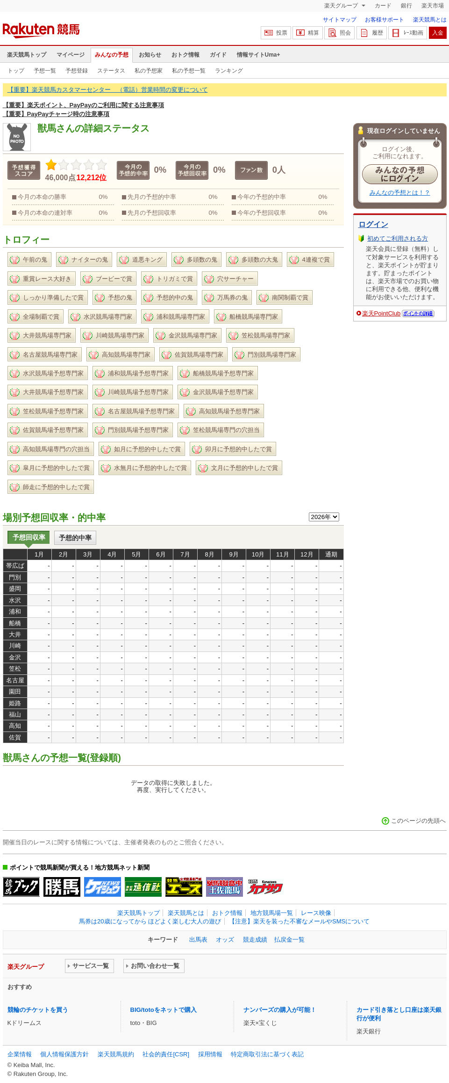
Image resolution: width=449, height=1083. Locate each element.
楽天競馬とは (430, 19)
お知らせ (150, 54)
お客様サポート (384, 19)
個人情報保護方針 (64, 1054)
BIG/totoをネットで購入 (163, 1009)
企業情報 (19, 1054)
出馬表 (198, 939)
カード (383, 5)
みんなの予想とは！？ (400, 192)
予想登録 (76, 70)
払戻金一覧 (289, 939)
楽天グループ (341, 5)
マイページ (71, 54)
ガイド (218, 54)
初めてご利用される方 (397, 238)
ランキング (229, 70)
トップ (15, 70)
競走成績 (255, 939)
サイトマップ (339, 19)
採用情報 (210, 1054)
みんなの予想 (111, 54)
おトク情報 (185, 54)
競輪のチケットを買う (37, 1009)
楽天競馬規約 (116, 1054)
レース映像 (316, 912)
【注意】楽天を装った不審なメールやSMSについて (299, 921)
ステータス (111, 70)
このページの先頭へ (418, 820)
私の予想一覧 (189, 70)
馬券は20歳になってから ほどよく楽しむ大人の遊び (150, 921)
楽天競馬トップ (26, 54)
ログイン (373, 224)
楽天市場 (432, 5)
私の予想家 (149, 70)
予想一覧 (45, 70)
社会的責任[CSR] (166, 1054)
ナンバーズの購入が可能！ (279, 1009)
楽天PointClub (381, 313)
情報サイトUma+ (258, 54)
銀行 (406, 5)
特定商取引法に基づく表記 (267, 1054)
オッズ (225, 939)
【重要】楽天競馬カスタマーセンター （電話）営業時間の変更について (107, 89)
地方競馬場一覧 (271, 912)
